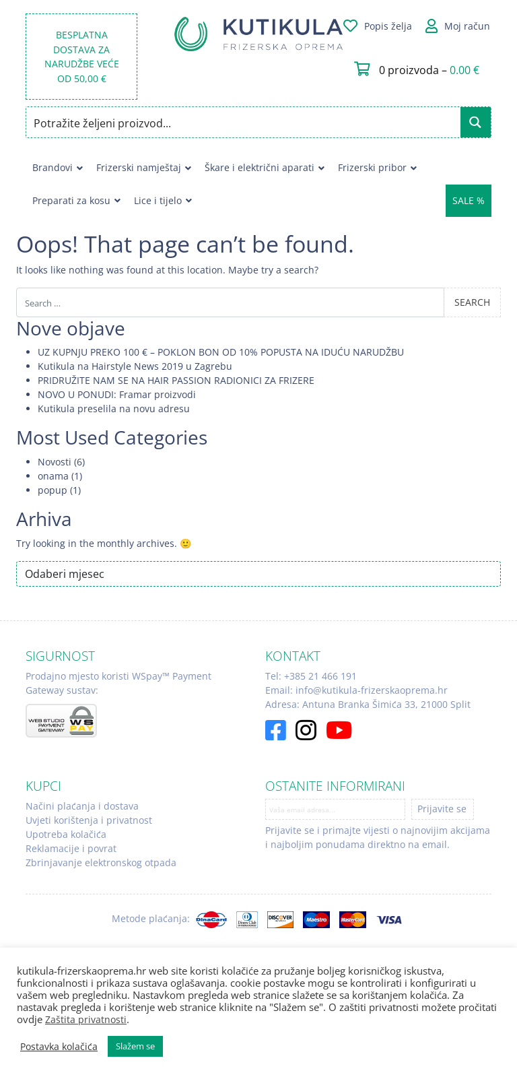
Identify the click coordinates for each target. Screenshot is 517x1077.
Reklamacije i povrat (71, 848)
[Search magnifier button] (475, 122)
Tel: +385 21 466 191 (311, 676)
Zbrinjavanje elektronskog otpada (101, 862)
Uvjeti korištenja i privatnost (89, 820)
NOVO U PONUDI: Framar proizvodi (117, 394)
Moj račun (467, 26)
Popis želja (388, 26)
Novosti (54, 461)
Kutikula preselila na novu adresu (114, 408)
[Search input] (244, 122)
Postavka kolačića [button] (59, 1047)
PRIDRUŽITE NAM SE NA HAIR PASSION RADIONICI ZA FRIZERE (176, 380)
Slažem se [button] (135, 1046)
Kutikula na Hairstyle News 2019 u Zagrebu (135, 366)
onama (53, 475)
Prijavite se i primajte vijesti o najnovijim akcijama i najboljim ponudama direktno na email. (377, 837)
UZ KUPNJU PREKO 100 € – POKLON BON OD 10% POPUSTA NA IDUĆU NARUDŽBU (221, 352)
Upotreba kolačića (66, 834)
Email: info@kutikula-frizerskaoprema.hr (356, 690)
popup (52, 490)
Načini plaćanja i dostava (82, 805)
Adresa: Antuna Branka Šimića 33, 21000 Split (368, 704)
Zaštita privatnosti (86, 1019)
